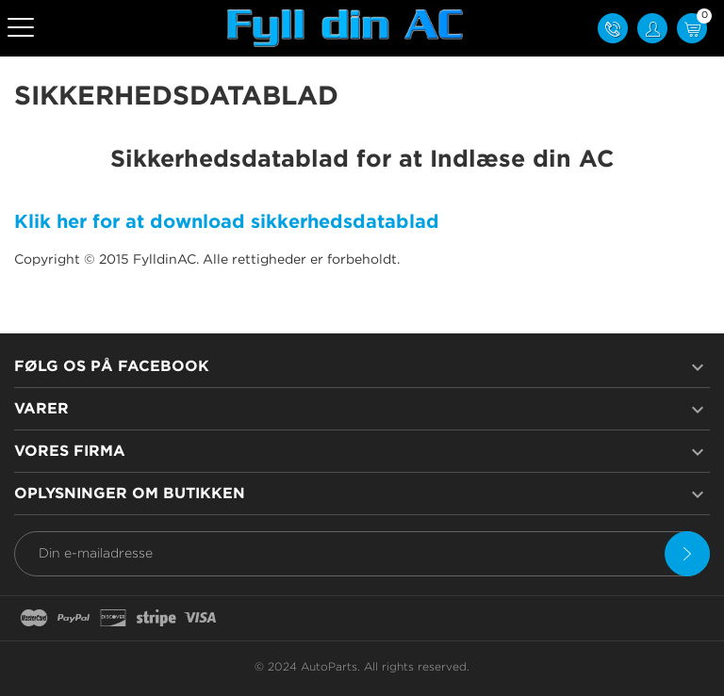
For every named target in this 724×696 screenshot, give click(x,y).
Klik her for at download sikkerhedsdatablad (226, 222)
